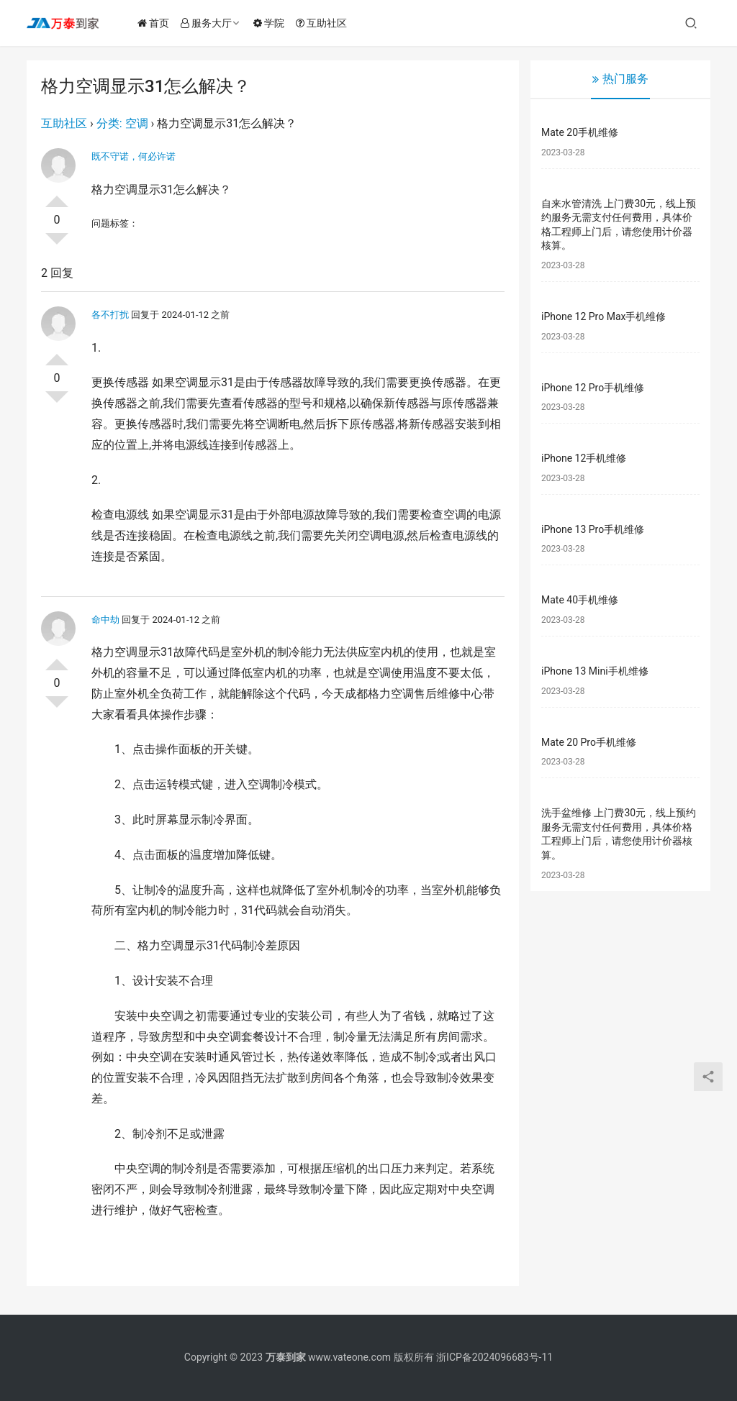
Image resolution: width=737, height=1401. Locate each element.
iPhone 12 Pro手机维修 (592, 387)
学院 (270, 23)
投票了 (56, 195)
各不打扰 (110, 314)
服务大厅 (207, 23)
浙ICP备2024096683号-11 (494, 1357)
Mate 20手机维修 (579, 132)
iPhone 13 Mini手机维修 (594, 671)
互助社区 (322, 23)
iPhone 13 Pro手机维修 (592, 529)
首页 (155, 23)
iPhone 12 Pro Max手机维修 (603, 316)
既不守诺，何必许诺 (133, 156)
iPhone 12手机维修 (583, 458)
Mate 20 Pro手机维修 (588, 742)
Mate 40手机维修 (579, 600)
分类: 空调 (122, 123)
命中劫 (105, 619)
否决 (56, 244)
